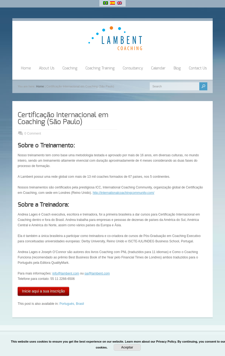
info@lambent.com (65, 273)
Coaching (69, 68)
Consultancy (133, 68)
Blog (177, 68)
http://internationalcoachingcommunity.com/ (123, 193)
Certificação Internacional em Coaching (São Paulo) (63, 118)
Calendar (158, 68)
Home (26, 68)
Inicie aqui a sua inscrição (43, 291)
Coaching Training (100, 68)
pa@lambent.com (97, 273)
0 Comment (32, 133)
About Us (46, 68)
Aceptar (127, 347)
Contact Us (198, 68)
